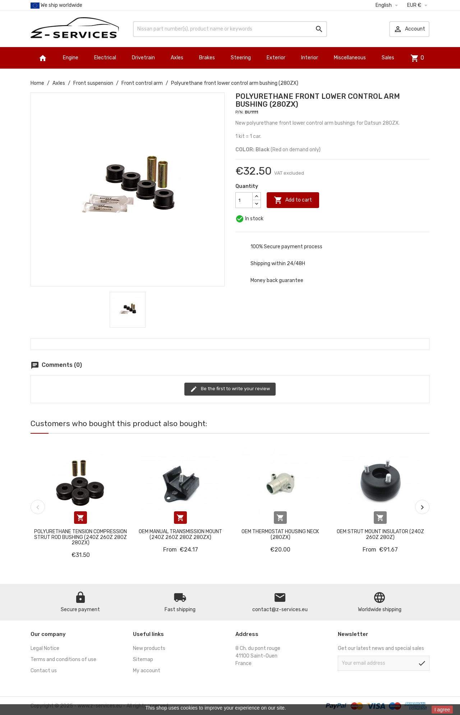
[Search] (230, 29)
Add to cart (293, 200)
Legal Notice (45, 648)
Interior (309, 58)
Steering (241, 58)
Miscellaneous (350, 58)
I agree (442, 709)
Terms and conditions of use (63, 659)
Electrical (105, 58)
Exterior (276, 58)
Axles (177, 58)
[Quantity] (244, 200)
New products (149, 648)
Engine (70, 58)
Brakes (207, 58)
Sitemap (143, 659)
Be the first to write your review (230, 389)
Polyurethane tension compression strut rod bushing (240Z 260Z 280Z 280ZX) (80, 537)
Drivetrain (143, 58)
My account (146, 671)
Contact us (44, 671)
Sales (388, 58)
